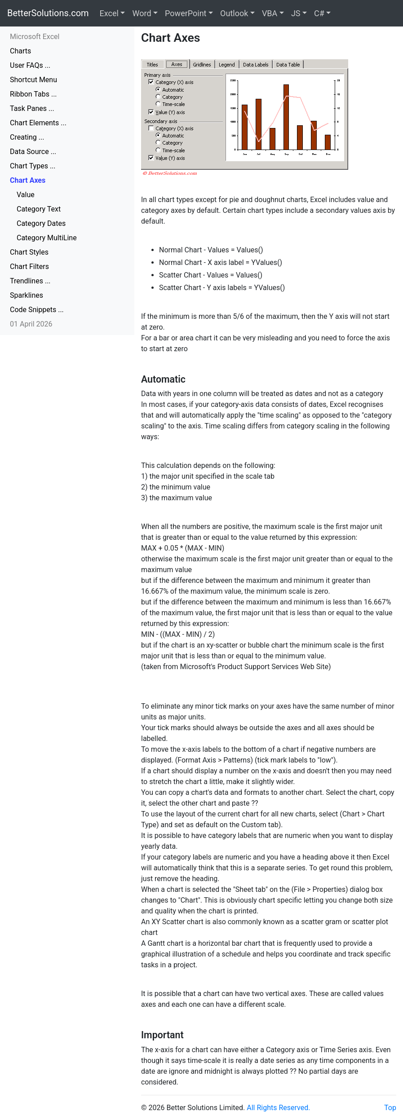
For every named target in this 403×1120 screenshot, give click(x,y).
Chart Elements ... (38, 123)
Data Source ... (33, 151)
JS (296, 13)
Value (26, 194)
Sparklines (26, 295)
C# (319, 13)
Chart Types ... (33, 166)
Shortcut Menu (33, 79)
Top (390, 1107)
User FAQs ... (30, 65)
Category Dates (41, 223)
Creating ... (27, 137)
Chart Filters (29, 266)
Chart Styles (29, 252)
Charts (20, 51)
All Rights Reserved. (278, 1107)
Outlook (234, 13)
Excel (109, 13)
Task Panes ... (32, 108)
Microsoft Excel (34, 36)
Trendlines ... (30, 281)
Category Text (39, 209)
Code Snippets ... (37, 309)
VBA (269, 13)
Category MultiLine (47, 238)
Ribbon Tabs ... (33, 94)
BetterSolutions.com (48, 13)
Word (141, 13)
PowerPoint (185, 13)
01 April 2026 (31, 324)
